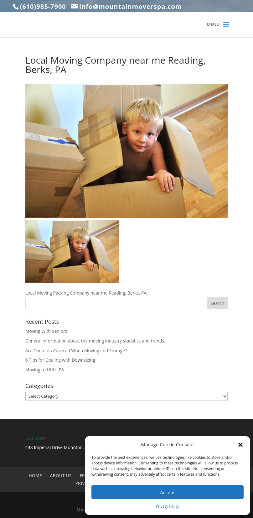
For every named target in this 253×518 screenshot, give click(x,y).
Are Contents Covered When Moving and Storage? (76, 350)
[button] (240, 445)
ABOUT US (61, 476)
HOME (35, 476)
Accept (167, 492)
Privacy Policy (167, 506)
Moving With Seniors (46, 331)
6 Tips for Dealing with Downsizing (60, 360)
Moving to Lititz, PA (44, 370)
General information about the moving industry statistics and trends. (95, 341)
